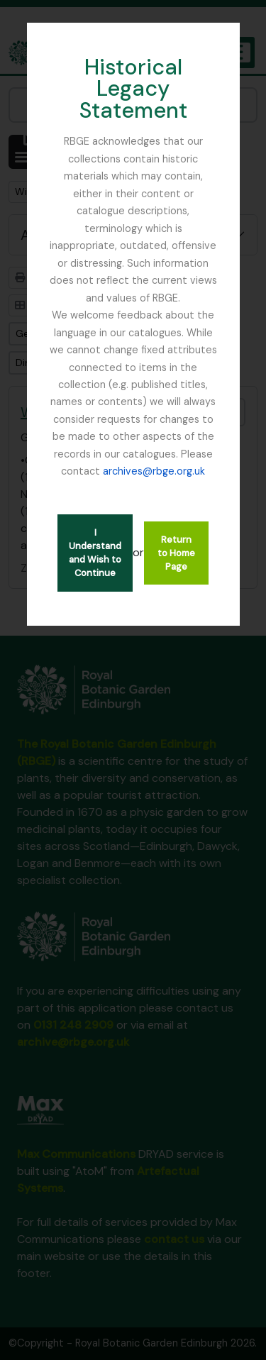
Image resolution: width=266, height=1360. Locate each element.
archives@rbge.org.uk (154, 471)
